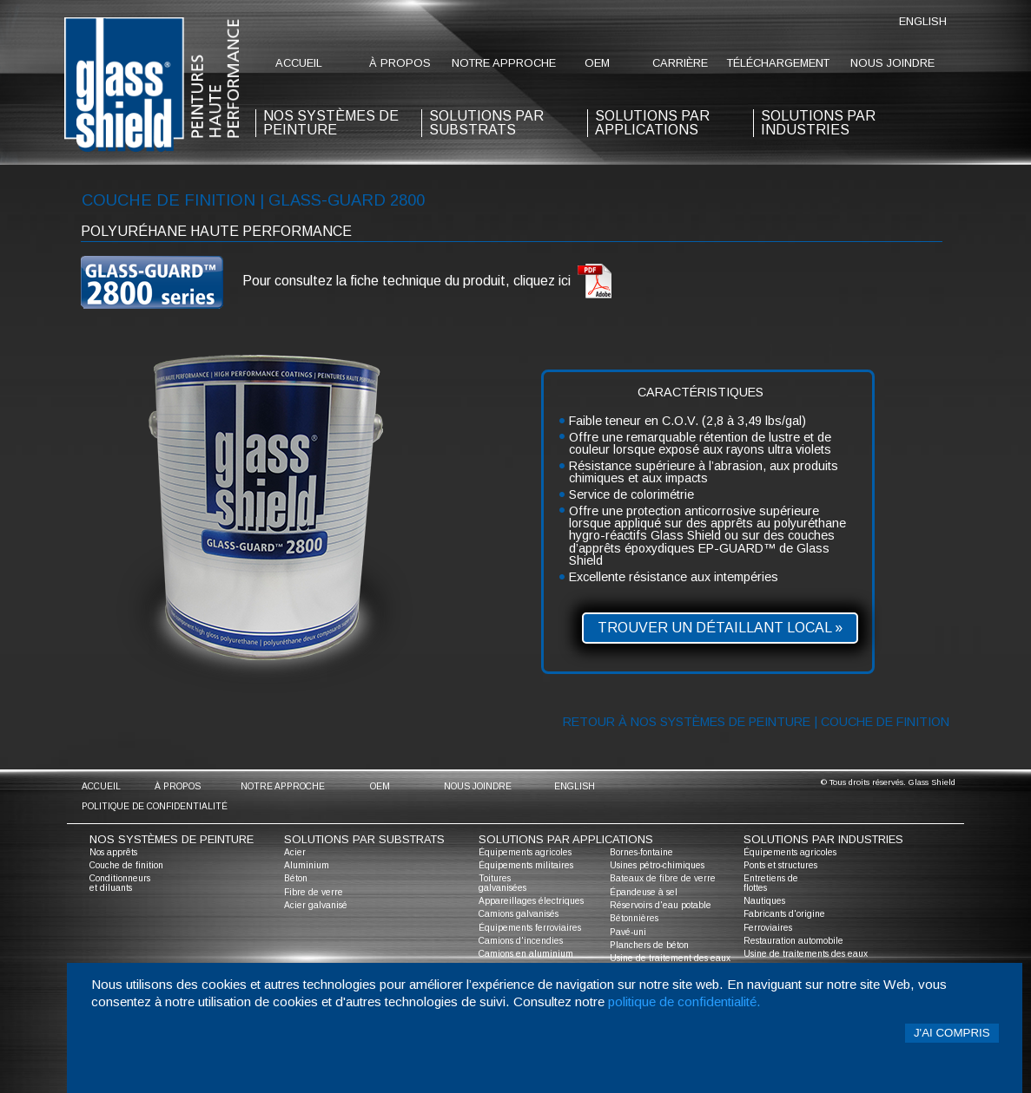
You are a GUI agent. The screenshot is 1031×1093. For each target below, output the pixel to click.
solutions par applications (652, 122)
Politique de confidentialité (155, 806)
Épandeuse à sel (643, 892)
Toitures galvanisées (502, 883)
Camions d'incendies (521, 941)
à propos (400, 62)
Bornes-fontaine (641, 852)
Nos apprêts (113, 852)
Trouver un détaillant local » (720, 627)
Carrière (680, 62)
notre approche (504, 62)
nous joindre (892, 62)
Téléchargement (778, 62)
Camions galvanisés (518, 914)
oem (597, 62)
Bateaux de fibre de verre (663, 878)
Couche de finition (126, 865)
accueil (298, 62)
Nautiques (764, 901)
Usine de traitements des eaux (806, 954)
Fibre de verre (313, 892)
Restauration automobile (793, 941)
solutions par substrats (486, 122)
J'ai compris (952, 1032)
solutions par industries (818, 122)
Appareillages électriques (531, 901)
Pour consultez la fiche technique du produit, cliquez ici (427, 281)
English (923, 21)
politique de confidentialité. (684, 1001)
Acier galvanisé (315, 905)
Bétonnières (634, 918)
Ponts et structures (780, 865)
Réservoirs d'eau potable (660, 905)
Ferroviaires (768, 928)
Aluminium (306, 865)
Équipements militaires (526, 865)
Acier (295, 852)
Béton (295, 878)
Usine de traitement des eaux (670, 958)
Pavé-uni (628, 932)
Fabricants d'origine (784, 914)
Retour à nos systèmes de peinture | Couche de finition (756, 722)
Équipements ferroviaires (530, 928)
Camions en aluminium (526, 954)
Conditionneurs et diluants (119, 883)
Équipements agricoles (525, 852)
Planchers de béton (649, 945)
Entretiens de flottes (771, 883)
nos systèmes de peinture (331, 122)
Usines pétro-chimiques (657, 865)
